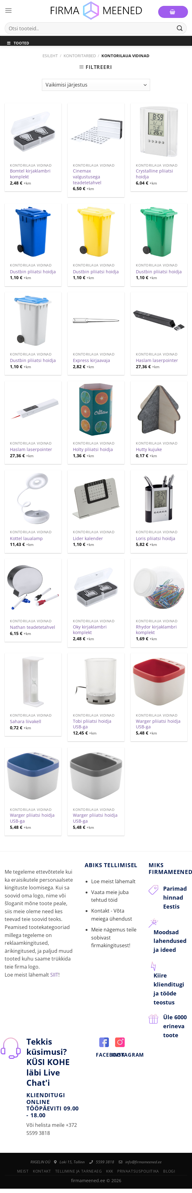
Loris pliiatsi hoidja (155, 538)
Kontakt (42, 1171)
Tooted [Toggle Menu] (18, 43)
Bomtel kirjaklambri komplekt (30, 174)
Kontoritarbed (80, 55)
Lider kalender (88, 538)
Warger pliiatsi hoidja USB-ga (158, 724)
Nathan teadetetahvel (32, 627)
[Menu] (8, 10)
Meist (23, 1171)
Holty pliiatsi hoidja (93, 449)
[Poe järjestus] (96, 85)
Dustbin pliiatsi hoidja (33, 272)
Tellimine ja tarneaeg (78, 1171)
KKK (109, 1171)
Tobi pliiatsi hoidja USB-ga (92, 724)
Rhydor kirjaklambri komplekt (156, 630)
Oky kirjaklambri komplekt (90, 630)
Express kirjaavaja (91, 360)
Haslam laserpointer (157, 360)
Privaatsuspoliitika (138, 1171)
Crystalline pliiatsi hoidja (154, 174)
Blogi (169, 1171)
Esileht (50, 55)
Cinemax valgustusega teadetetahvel (87, 176)
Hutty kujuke (149, 449)
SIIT (54, 974)
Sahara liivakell (25, 721)
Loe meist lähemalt (113, 881)
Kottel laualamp (26, 538)
